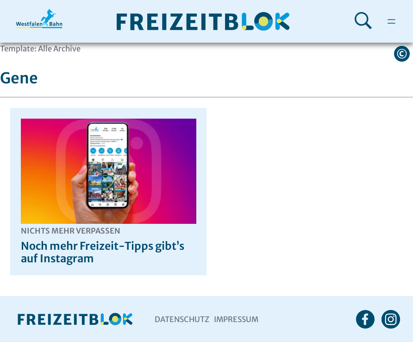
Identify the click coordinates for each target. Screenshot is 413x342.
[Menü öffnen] (391, 21)
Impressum (236, 319)
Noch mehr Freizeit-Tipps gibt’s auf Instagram (108, 246)
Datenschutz (182, 319)
